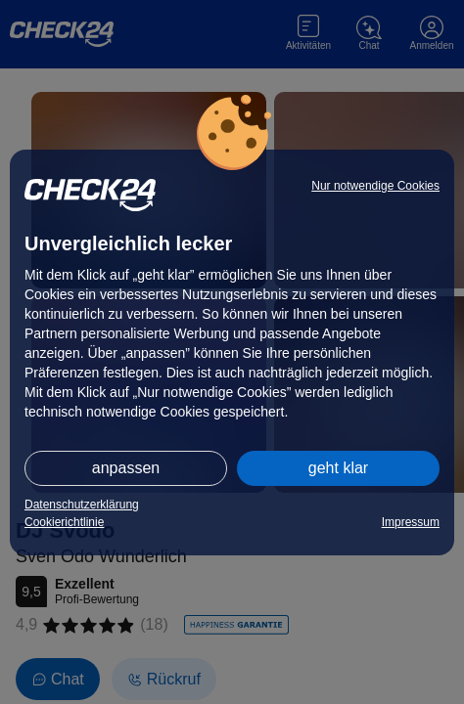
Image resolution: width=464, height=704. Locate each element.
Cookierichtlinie (64, 522)
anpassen (126, 468)
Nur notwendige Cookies (375, 186)
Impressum (411, 522)
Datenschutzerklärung (81, 504)
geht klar (338, 468)
